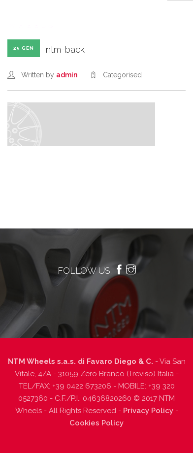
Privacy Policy (148, 410)
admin (66, 75)
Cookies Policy (96, 423)
